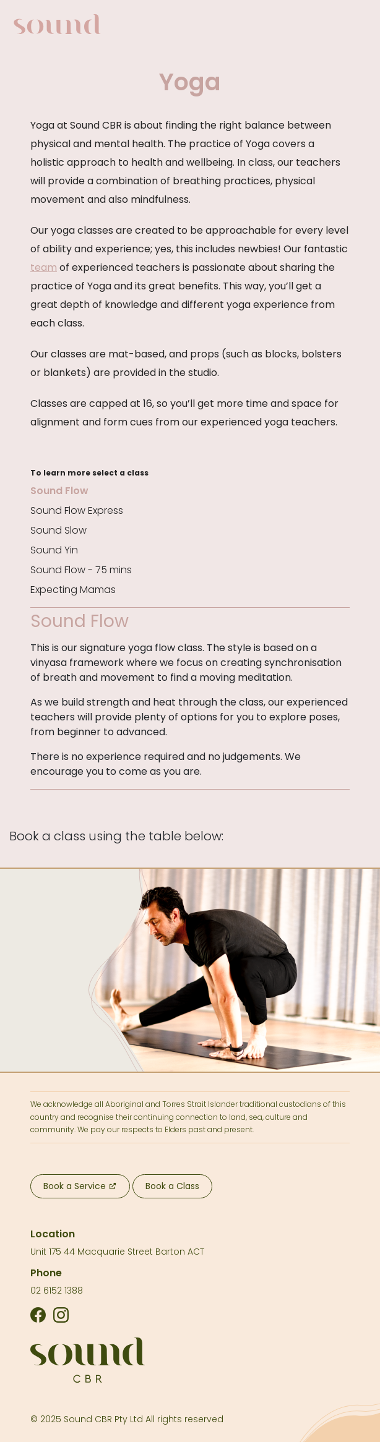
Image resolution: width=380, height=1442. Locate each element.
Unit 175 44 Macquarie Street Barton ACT (117, 1251)
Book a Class (172, 1186)
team (43, 267)
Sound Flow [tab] (59, 491)
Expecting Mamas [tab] (73, 589)
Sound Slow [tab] (58, 530)
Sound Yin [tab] (54, 550)
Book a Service (79, 1186)
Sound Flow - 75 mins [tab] (81, 570)
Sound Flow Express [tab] (76, 510)
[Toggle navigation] (354, 24)
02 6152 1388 (56, 1290)
